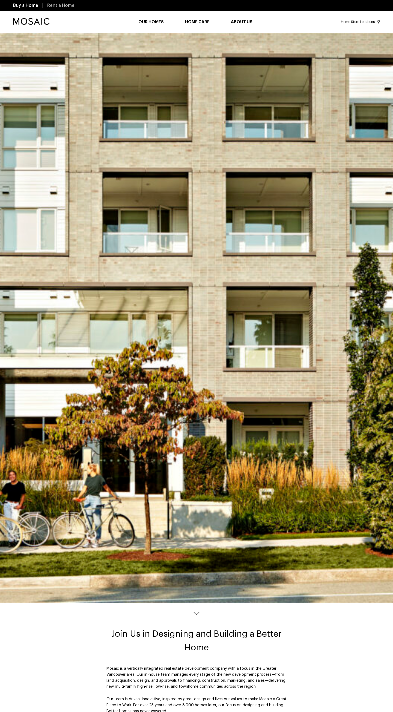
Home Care (197, 22)
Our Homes (151, 22)
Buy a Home (25, 5)
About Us (241, 22)
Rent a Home (61, 5)
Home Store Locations (360, 22)
